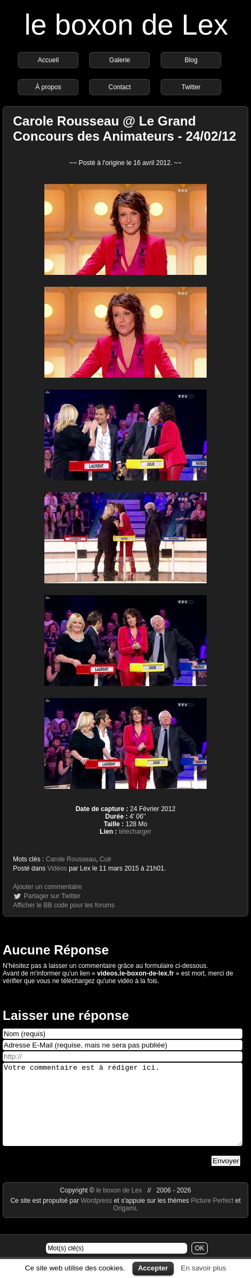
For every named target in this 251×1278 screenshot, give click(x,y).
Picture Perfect (212, 1217)
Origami (124, 1224)
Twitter (191, 87)
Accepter (153, 1268)
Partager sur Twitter (52, 896)
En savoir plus (203, 1268)
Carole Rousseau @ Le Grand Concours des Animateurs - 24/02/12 (124, 128)
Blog (190, 60)
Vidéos (57, 868)
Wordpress (97, 1217)
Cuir (105, 859)
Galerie (119, 60)
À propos (48, 87)
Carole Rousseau (71, 859)
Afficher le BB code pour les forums (64, 905)
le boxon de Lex (126, 25)
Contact (120, 87)
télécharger (135, 831)
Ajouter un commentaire (47, 887)
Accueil (48, 60)
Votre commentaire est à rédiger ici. (122, 1112)
